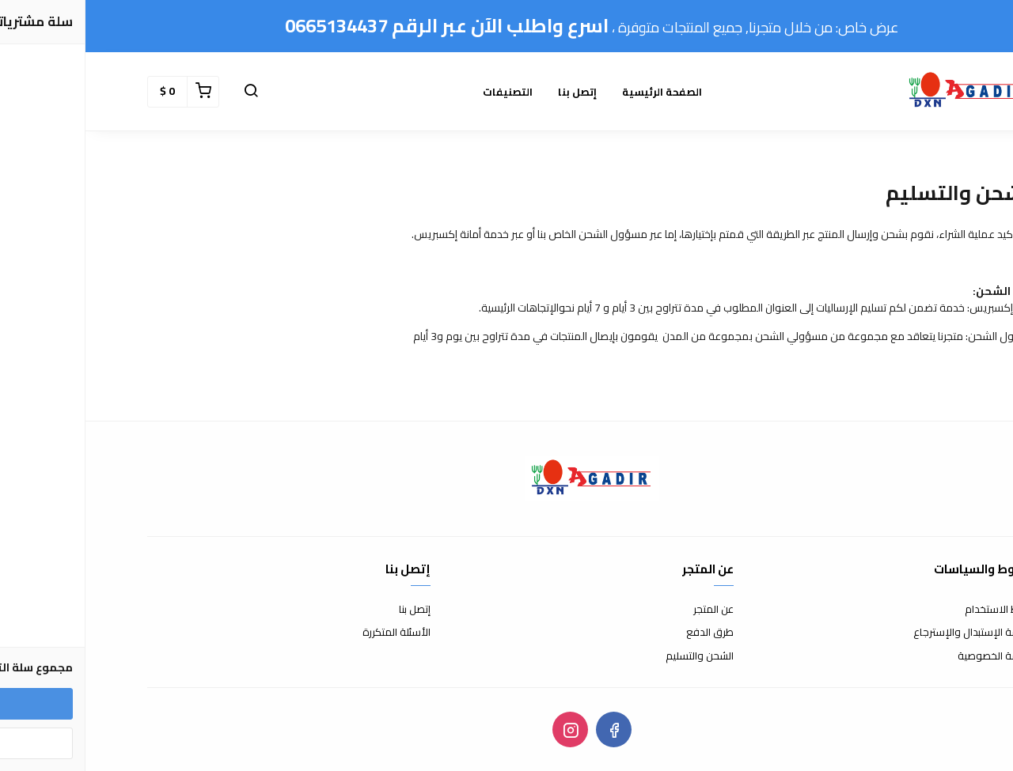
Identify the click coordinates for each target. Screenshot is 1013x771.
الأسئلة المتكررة (311, 633)
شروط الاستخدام (915, 610)
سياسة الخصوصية (911, 656)
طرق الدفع (624, 633)
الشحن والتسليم (614, 656)
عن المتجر (628, 610)
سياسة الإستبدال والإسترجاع (889, 633)
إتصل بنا (491, 91)
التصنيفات (422, 91)
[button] (165, 92)
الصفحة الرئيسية (577, 91)
